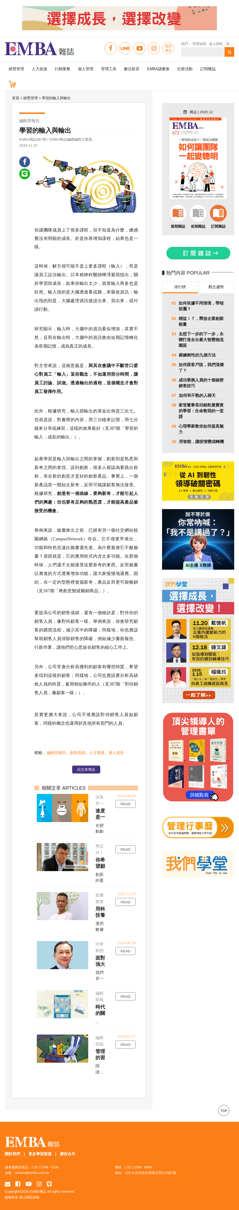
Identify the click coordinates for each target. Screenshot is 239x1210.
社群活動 (185, 69)
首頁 (15, 98)
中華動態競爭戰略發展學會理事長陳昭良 (99, 948)
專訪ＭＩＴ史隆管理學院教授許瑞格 (99, 850)
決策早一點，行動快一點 (99, 801)
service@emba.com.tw (32, 1173)
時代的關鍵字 (100, 1010)
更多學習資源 (39, 1154)
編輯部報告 (56, 753)
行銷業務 (62, 69)
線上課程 (216, 44)
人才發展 (97, 753)
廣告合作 (67, 1154)
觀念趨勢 (216, 287)
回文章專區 (86, 769)
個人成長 (116, 753)
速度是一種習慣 (100, 814)
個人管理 (85, 69)
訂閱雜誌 (208, 69)
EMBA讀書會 (158, 69)
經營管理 (16, 69)
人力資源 (39, 69)
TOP (223, 1111)
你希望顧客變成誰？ (100, 863)
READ (125, 804)
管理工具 (108, 69)
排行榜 (180, 287)
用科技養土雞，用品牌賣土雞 (100, 912)
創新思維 (77, 753)
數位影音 (131, 69)
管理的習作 (100, 1055)
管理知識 (199, 44)
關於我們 (12, 1154)
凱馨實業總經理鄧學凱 (99, 899)
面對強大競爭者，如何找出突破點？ (100, 961)
